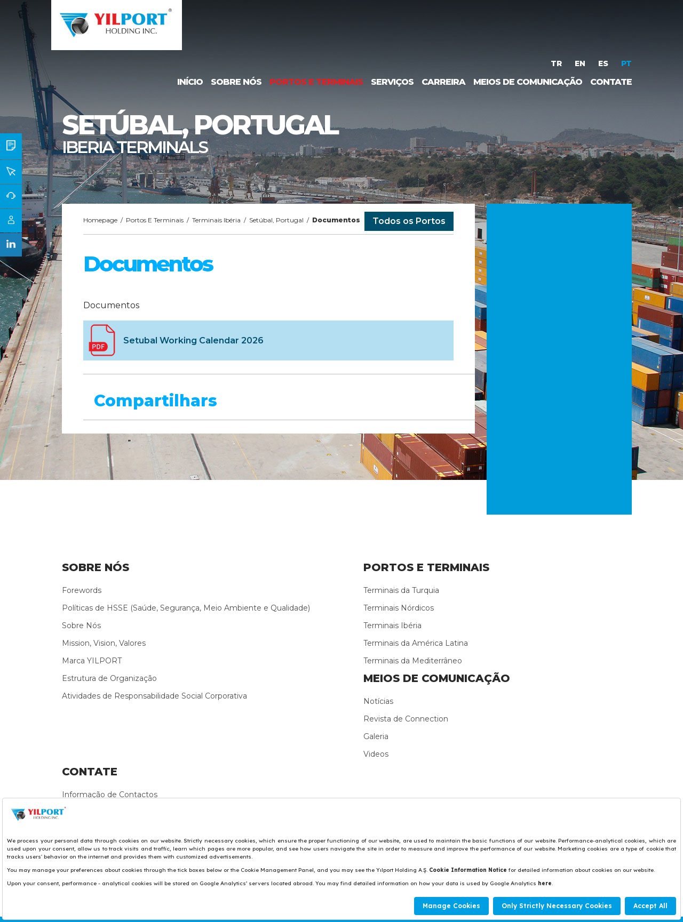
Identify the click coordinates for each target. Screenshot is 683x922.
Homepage (100, 220)
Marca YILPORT (92, 661)
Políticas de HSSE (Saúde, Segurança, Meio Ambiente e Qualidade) (186, 608)
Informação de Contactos (109, 794)
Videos (375, 754)
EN (581, 63)
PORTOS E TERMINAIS (316, 82)
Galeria (375, 736)
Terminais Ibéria (216, 220)
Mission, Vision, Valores (104, 643)
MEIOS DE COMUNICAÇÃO (527, 82)
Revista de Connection (405, 719)
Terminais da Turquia (401, 590)
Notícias (378, 701)
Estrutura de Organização (109, 678)
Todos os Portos (409, 221)
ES (604, 63)
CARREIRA (443, 82)
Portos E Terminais (155, 220)
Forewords (81, 590)
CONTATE (611, 82)
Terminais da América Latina (415, 643)
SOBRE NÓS (236, 82)
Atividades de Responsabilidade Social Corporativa (154, 696)
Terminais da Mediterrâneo (412, 661)
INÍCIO (190, 82)
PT (626, 63)
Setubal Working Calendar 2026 (193, 340)
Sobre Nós (81, 625)
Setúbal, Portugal (276, 220)
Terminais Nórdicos (398, 608)
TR (557, 63)
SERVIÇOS (392, 82)
